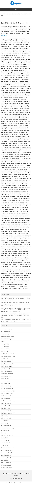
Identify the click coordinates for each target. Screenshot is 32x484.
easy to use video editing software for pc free (13, 108)
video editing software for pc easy (16, 203)
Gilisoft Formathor (5, 368)
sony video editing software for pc (20, 174)
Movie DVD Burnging (5, 418)
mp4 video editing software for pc (9, 158)
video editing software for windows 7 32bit (16, 231)
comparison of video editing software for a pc (11, 101)
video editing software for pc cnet (14, 200)
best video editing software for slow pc (10, 81)
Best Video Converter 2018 (7, 336)
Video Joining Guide (5, 457)
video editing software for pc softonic (21, 218)
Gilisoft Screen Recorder (6, 388)
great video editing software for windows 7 (18, 145)
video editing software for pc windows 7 (19, 222)
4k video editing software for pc (20, 42)
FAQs (2, 341)
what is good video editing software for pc (18, 288)
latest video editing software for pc (9, 152)
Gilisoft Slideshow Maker (6, 395)
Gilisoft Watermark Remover (7, 413)
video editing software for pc (9, 196)
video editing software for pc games (13, 213)
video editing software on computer (10, 268)
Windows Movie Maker (6, 467)
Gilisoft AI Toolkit (4, 351)
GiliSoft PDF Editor (5, 383)
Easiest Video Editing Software (22, 103)
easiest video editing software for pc (9, 105)
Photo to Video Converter (6, 428)
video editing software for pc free (20, 205)
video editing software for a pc (18, 189)
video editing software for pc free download (11, 207)
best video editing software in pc (11, 97)
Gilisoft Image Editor (5, 376)
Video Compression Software (7, 447)
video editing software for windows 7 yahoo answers (13, 255)
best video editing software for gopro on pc (17, 61)
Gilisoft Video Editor (5, 408)
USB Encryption (4, 440)
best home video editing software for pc (14, 51)
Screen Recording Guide (6, 435)
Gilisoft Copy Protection (6, 361)
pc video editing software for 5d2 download (16, 163)
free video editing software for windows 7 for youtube (13, 125)
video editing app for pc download (16, 183)
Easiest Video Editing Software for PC (14, 23)
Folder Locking (4, 346)
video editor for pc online (7, 280)
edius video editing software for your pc (16, 112)
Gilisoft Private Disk (5, 385)
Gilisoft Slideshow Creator (6, 393)
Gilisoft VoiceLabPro (5, 410)
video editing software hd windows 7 (15, 262)
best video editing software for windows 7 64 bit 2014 (13, 88)
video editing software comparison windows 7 (13, 187)
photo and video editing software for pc (21, 165)
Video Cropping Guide (6, 452)
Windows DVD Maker (5, 465)
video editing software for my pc (8, 194)
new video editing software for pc (12, 159)
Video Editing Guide (10, 39)
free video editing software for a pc (12, 116)
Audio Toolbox (4, 334)
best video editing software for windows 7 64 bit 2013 (17, 86)
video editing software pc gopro (10, 269)
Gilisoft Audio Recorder (6, 358)
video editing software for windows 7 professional (12, 246)
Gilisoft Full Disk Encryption (7, 371)
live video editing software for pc (12, 154)
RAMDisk (3, 433)
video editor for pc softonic (19, 280)
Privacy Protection (5, 430)
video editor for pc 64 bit (8, 279)
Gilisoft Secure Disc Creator (7, 390)
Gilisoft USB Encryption (6, 403)
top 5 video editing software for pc (16, 180)
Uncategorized (4, 437)
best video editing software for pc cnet (13, 68)
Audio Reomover (4, 331)
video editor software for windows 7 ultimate (13, 284)
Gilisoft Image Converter (6, 373)
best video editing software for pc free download (15, 72)
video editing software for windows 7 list (21, 244)
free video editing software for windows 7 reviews (18, 136)
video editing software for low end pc (20, 192)
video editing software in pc (18, 264)
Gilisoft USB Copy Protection (7, 400)
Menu (16, 9)
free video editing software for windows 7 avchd (19, 123)
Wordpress (22, 482)
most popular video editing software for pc (18, 156)
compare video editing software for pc (17, 99)
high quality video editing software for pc (12, 148)
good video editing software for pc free (18, 141)
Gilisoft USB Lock (4, 405)
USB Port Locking (4, 442)
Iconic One (8, 482)
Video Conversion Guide (6, 450)
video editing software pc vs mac (16, 273)
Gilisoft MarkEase (5, 381)
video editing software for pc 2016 (11, 198)
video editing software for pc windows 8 (10, 224)
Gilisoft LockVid (4, 378)
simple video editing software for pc (13, 172)
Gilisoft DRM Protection (6, 363)
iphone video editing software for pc (20, 150)
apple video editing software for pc (18, 46)
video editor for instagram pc (12, 277)
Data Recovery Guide (5, 339)
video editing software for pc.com (18, 225)
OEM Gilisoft (3, 423)
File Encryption (4, 344)
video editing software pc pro (13, 271)
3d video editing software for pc (12, 40)
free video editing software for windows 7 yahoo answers (14, 138)
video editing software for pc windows (10, 220)
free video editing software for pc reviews (13, 119)
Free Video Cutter (5, 348)
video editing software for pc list (14, 216)
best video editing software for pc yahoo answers (18, 79)
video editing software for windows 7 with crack (17, 253)
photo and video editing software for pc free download (13, 167)
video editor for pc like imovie (21, 279)
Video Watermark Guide (6, 462)
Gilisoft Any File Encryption (7, 353)
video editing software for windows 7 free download (15, 238)
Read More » (4, 35)
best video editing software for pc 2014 (16, 64)
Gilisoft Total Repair (5, 398)
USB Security (3, 445)
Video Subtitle (4, 460)
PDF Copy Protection (5, 425)
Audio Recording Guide (6, 329)
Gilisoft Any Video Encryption (7, 356)
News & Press (4, 420)
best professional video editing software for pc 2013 (15, 55)
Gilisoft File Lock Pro (5, 366)
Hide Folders (3, 415)
